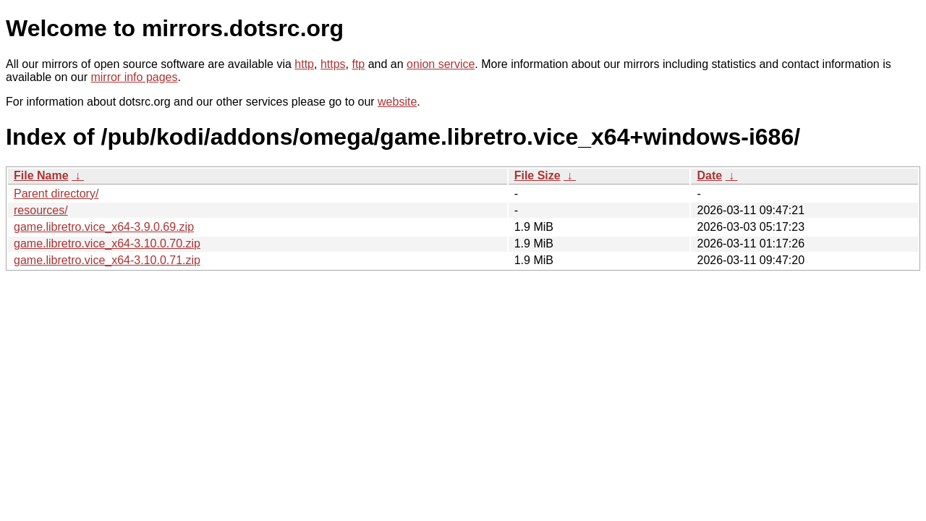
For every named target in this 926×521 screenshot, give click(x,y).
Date (709, 175)
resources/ (41, 210)
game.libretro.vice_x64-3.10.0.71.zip (107, 260)
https (333, 64)
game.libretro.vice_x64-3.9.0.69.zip (104, 227)
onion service (441, 64)
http (304, 64)
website (397, 102)
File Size (537, 175)
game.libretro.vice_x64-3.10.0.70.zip (107, 243)
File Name (41, 175)
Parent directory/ (56, 193)
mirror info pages (133, 77)
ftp (358, 64)
